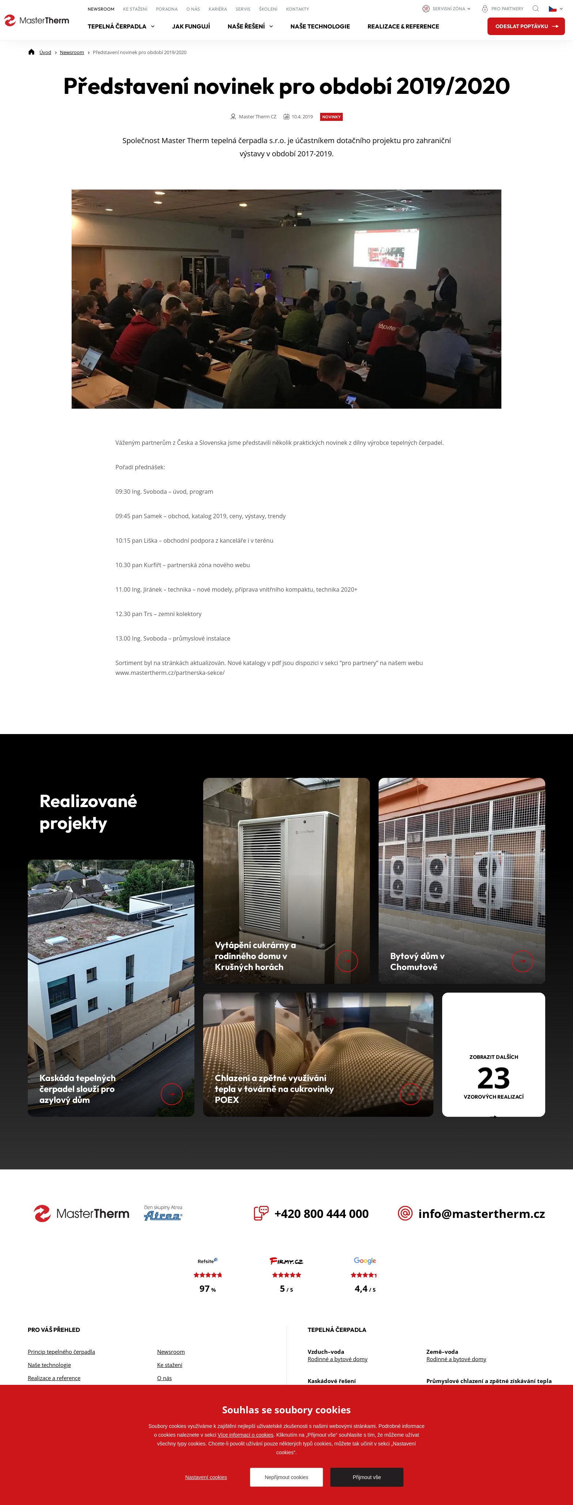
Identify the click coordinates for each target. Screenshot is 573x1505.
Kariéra (218, 9)
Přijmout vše (367, 1477)
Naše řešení (250, 26)
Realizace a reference (54, 1378)
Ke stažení (135, 9)
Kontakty (297, 9)
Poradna (167, 9)
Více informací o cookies (246, 1435)
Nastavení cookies (206, 1477)
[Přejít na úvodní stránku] (36, 20)
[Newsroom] (72, 52)
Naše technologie (320, 26)
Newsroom (101, 9)
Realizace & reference (403, 26)
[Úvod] (45, 52)
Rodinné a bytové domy (338, 1359)
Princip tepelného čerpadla (61, 1351)
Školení (268, 9)
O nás (193, 9)
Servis (243, 9)
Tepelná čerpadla (121, 26)
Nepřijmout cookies (286, 1477)
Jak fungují (191, 26)
